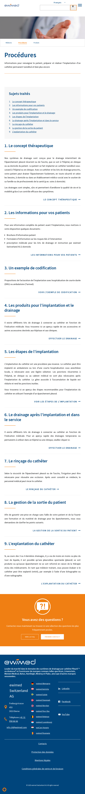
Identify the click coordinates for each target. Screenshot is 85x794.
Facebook (66, 701)
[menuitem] (58, 2)
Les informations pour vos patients (28, 105)
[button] (4, 789)
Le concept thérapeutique (24, 101)
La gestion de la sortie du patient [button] (57, 530)
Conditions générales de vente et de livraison (42, 768)
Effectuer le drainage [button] (65, 338)
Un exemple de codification (25, 109)
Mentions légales (42, 760)
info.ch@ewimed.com (17, 727)
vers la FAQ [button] (30, 637)
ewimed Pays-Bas (43, 711)
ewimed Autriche (42, 689)
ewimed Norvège (42, 705)
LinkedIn (66, 688)
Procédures (22, 43)
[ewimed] (11, 5)
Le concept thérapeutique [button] (62, 199)
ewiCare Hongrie (42, 727)
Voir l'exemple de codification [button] (59, 292)
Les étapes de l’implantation (25, 116)
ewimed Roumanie (43, 733)
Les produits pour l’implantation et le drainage (33, 112)
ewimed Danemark (43, 700)
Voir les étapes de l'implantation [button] (57, 401)
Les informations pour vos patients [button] (56, 254)
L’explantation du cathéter (24, 131)
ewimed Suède (41, 694)
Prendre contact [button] (52, 637)
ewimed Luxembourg (44, 722)
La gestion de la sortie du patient (27, 128)
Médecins (9, 43)
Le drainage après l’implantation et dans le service (35, 120)
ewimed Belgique (42, 716)
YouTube (66, 714)
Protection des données (42, 752)
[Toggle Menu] (80, 5)
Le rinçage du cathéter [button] (42, 489)
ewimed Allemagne (43, 683)
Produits (36, 43)
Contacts (42, 743)
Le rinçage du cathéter (22, 124)
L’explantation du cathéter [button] (61, 583)
